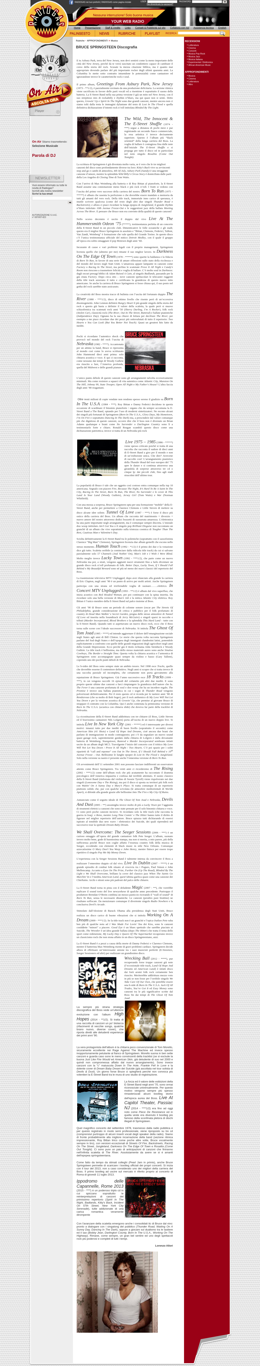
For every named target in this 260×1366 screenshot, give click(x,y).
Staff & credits (112, 27)
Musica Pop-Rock (196, 53)
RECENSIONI (192, 41)
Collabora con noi (179, 27)
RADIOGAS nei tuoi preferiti (87, 2)
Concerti (192, 51)
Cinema (192, 48)
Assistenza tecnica (204, 27)
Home (77, 27)
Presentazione (93, 27)
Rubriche (80, 40)
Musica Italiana (195, 59)
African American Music (199, 65)
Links (128, 27)
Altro (190, 84)
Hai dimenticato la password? (160, 4)
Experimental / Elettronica (200, 62)
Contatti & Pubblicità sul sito (150, 27)
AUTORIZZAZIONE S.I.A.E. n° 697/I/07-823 (44, 216)
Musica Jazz (194, 56)
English (222, 27)
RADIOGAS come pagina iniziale (116, 2)
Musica (114, 40)
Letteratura (193, 45)
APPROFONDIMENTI (97, 40)
